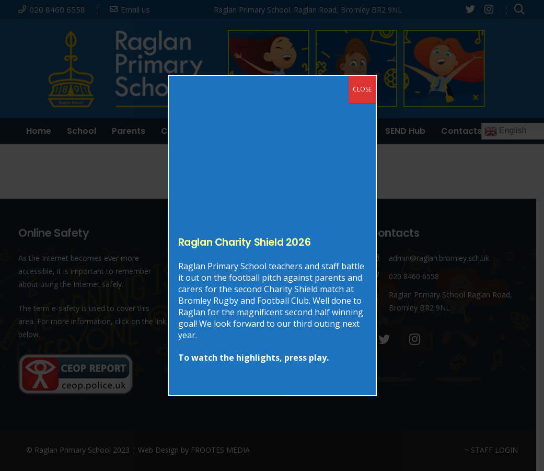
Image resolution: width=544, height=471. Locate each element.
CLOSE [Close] (362, 89)
